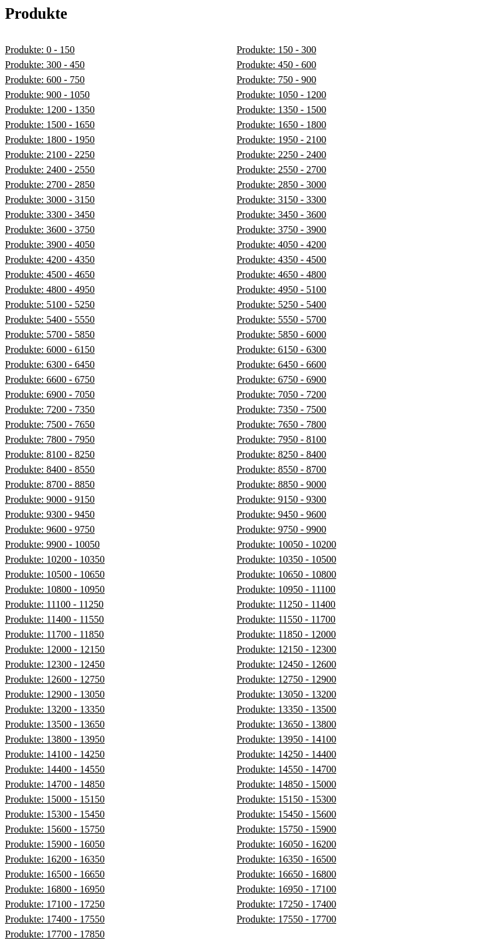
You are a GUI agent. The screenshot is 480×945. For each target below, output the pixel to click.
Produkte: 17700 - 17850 (55, 934)
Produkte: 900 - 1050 (47, 94)
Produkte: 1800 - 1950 (50, 139)
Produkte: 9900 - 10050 (52, 544)
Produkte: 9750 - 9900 (281, 529)
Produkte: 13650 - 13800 (286, 724)
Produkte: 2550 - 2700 (281, 169)
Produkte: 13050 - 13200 (286, 694)
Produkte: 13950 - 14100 (286, 739)
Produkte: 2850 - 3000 (281, 184)
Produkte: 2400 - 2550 (50, 169)
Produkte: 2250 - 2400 (281, 154)
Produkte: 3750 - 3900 (281, 229)
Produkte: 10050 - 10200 (286, 544)
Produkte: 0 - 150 (40, 49)
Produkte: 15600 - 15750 (55, 829)
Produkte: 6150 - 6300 (281, 349)
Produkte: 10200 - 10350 (55, 559)
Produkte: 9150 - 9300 (281, 499)
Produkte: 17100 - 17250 (55, 904)
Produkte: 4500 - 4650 (50, 274)
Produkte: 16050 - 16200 (286, 844)
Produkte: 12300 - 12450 (55, 664)
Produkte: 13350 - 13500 (286, 709)
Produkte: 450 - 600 (276, 64)
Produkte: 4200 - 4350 (50, 259)
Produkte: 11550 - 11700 (285, 619)
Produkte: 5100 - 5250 (50, 304)
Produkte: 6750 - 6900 (281, 379)
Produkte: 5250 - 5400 (281, 304)
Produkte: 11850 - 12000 (286, 634)
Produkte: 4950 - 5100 (281, 289)
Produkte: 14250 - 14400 (286, 754)
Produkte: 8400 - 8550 (50, 469)
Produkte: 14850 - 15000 (286, 784)
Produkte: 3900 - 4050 (50, 244)
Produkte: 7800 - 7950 (50, 439)
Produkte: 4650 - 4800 (281, 274)
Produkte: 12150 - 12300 (286, 649)
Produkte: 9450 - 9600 (281, 514)
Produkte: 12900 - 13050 (55, 694)
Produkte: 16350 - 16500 (286, 859)
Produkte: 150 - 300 (276, 49)
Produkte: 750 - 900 (276, 79)
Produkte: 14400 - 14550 (55, 769)
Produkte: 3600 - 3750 (50, 229)
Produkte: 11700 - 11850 (54, 634)
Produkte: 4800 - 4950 (50, 289)
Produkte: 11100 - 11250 (54, 604)
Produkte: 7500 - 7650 (50, 424)
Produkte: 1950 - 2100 (281, 139)
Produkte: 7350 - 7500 (281, 409)
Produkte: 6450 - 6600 (281, 364)
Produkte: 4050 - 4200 (281, 244)
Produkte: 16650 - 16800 (286, 874)
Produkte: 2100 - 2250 (50, 154)
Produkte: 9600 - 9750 (50, 529)
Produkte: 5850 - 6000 (281, 334)
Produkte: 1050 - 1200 (281, 94)
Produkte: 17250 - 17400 (286, 904)
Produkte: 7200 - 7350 (50, 409)
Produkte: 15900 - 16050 (55, 844)
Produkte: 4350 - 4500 (281, 259)
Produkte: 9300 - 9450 (50, 514)
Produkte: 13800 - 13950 (55, 739)
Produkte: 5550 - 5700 (281, 319)
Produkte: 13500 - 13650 (55, 724)
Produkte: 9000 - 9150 (50, 499)
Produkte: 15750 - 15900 (286, 829)
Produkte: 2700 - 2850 (50, 184)
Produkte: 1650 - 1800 (281, 124)
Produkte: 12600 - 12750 (55, 679)
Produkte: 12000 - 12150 (55, 649)
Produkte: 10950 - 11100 (285, 589)
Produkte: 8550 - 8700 (281, 469)
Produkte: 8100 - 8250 (50, 454)
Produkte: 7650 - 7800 (281, 424)
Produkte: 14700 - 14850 (55, 784)
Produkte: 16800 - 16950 (55, 889)
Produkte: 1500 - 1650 (50, 124)
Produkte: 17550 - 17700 (286, 919)
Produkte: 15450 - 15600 (286, 814)
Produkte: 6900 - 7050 (50, 394)
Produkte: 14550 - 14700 (286, 769)
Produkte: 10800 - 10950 (55, 589)
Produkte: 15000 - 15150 (55, 799)
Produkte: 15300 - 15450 (55, 814)
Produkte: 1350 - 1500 (281, 109)
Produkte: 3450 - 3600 (281, 214)
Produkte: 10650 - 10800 (286, 574)
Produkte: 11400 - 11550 (54, 619)
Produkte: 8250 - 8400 (281, 454)
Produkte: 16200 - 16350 (55, 859)
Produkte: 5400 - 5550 (50, 319)
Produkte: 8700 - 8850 (50, 484)
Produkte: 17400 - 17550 (55, 919)
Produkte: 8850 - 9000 (281, 484)
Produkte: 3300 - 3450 (50, 214)
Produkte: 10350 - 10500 (286, 559)
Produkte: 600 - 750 (45, 79)
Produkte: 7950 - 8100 (281, 439)
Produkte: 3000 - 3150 (50, 199)
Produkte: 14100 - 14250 (55, 754)
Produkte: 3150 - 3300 (281, 199)
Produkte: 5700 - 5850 (50, 334)
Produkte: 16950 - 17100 (286, 889)
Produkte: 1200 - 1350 (50, 109)
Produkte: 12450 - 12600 (286, 664)
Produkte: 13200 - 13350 (55, 709)
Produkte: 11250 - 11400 (285, 604)
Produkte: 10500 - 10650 (55, 574)
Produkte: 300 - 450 (45, 64)
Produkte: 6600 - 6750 (50, 379)
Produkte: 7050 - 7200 (281, 394)
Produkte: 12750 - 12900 (286, 679)
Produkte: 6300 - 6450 (50, 364)
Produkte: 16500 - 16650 (55, 874)
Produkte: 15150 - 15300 (286, 799)
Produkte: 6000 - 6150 (50, 349)
